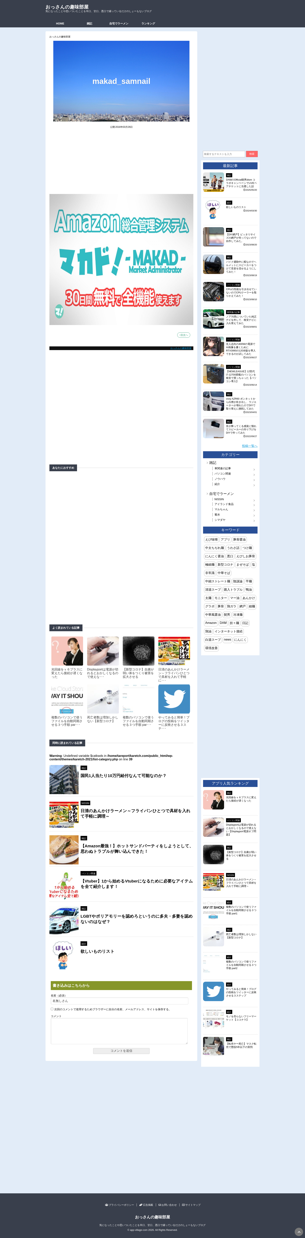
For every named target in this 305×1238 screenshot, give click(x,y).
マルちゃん (221, 509)
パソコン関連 (89, 873)
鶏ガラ (231, 606)
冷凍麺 (238, 614)
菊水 (217, 514)
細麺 (252, 606)
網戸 (242, 606)
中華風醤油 (213, 614)
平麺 (249, 581)
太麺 (208, 598)
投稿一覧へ (250, 446)
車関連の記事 (233, 312)
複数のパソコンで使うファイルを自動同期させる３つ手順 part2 (241, 965)
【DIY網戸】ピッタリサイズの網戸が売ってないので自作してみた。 (241, 238)
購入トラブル (233, 589)
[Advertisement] (121, 163)
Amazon (211, 622)
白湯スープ (213, 639)
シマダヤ (220, 519)
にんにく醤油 (214, 556)
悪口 (230, 556)
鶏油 (208, 631)
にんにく (240, 639)
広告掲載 (146, 1204)
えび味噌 (211, 539)
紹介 (84, 943)
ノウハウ (220, 478)
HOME (60, 23)
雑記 (89, 23)
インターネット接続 (229, 631)
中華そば (224, 573)
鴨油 (249, 589)
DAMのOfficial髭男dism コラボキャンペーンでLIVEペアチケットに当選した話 (241, 183)
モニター (221, 598)
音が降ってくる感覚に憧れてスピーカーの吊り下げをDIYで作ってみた (241, 429)
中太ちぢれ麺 (214, 547)
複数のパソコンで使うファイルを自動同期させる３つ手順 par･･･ (66, 721)
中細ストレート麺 (217, 581)
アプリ (225, 539)
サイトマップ (191, 1204)
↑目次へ (183, 335)
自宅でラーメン (118, 23)
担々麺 (234, 623)
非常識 (210, 573)
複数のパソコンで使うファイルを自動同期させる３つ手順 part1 (241, 910)
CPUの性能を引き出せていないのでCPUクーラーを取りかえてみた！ (241, 292)
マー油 (234, 598)
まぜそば (242, 564)
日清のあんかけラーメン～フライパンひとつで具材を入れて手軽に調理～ (241, 883)
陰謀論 (238, 581)
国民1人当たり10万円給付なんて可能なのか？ (124, 775)
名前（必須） (59, 995)
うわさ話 (233, 547)
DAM (223, 622)
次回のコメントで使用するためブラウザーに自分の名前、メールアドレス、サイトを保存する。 (112, 1009)
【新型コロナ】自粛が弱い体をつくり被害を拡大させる (138, 673)
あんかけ (249, 598)
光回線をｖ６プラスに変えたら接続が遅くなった (66, 673)
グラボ (210, 606)
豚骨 (221, 606)
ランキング (148, 23)
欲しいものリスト (98, 951)
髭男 (227, 614)
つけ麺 (247, 547)
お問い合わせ (168, 1204)
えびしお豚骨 (245, 556)
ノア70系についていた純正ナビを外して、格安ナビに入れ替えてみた (241, 320)
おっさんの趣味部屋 (67, 7)
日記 (245, 623)
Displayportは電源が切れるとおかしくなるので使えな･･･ (102, 673)
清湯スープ (213, 589)
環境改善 (211, 648)
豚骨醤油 (239, 539)
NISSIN (85, 803)
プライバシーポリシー (119, 1204)
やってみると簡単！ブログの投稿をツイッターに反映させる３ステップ (241, 992)
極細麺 (210, 564)
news (227, 639)
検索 (251, 153)
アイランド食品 (224, 504)
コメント (56, 1016)
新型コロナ (225, 564)
